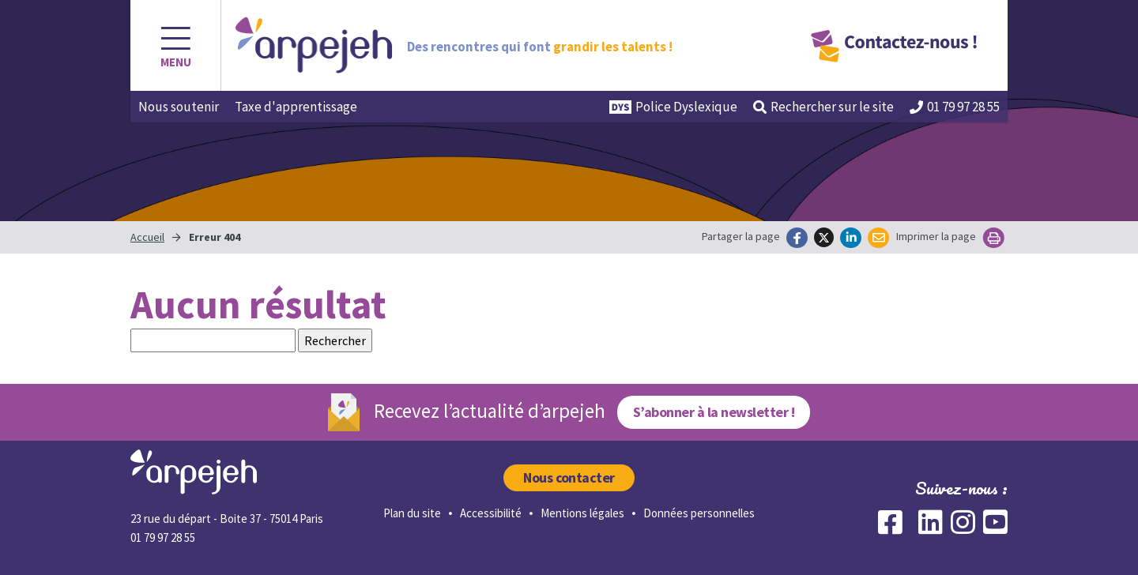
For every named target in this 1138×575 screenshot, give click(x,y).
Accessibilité (491, 513)
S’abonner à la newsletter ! (713, 412)
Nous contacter (569, 477)
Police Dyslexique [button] (673, 106)
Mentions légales (582, 513)
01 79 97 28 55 (955, 106)
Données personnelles (699, 513)
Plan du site (412, 513)
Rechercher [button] (823, 106)
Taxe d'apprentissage (296, 106)
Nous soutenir (178, 106)
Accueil (147, 237)
